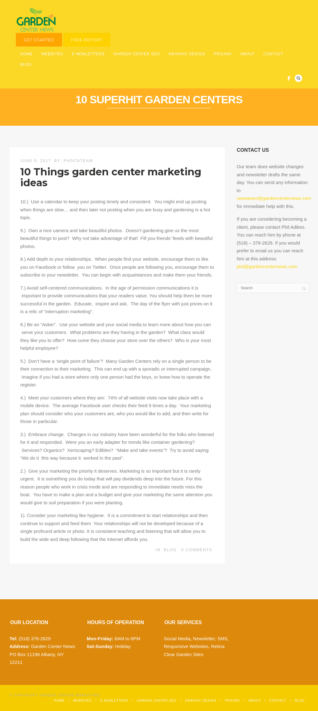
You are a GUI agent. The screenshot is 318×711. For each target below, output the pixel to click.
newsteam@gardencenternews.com (274, 198)
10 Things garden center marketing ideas (110, 177)
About (247, 54)
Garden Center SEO (136, 54)
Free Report (86, 39)
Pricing (223, 54)
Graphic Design (187, 54)
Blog (26, 64)
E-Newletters (88, 54)
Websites (52, 54)
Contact (273, 54)
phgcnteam (78, 161)
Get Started (39, 39)
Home (26, 54)
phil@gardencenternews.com (267, 266)
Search (298, 78)
